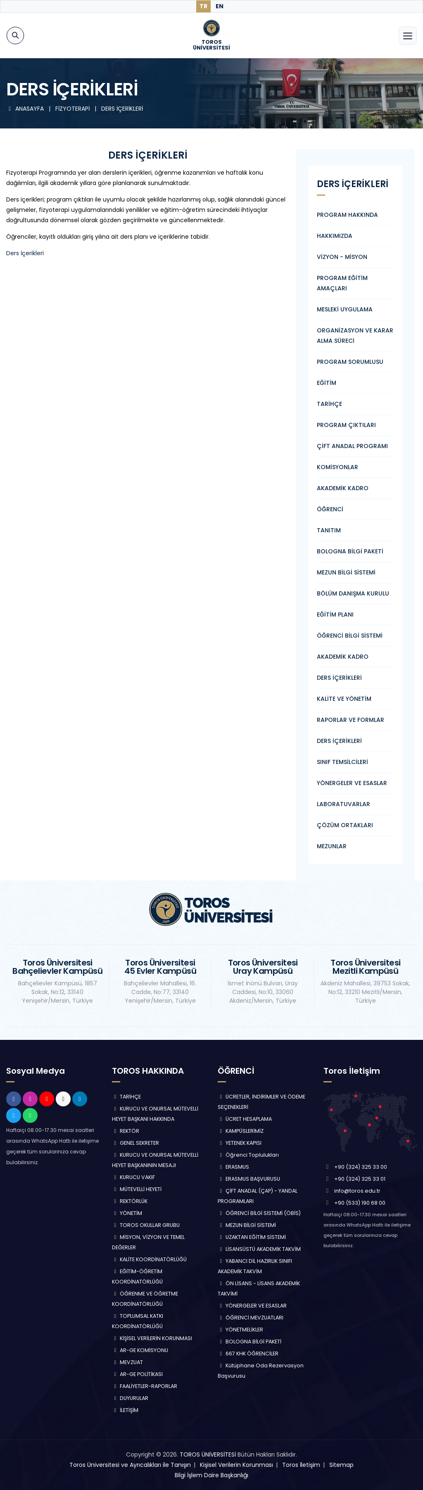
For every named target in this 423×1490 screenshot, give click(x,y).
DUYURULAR (130, 1398)
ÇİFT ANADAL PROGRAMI (352, 446)
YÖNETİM (127, 1213)
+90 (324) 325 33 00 (360, 1166)
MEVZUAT (127, 1362)
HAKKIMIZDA (334, 236)
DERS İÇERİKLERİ (339, 678)
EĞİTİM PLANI (335, 614)
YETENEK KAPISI (239, 1142)
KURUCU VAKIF (133, 1177)
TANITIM (329, 530)
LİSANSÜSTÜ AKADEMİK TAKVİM (259, 1249)
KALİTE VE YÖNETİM (344, 699)
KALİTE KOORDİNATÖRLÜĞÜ (149, 1259)
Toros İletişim (301, 1465)
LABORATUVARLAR (343, 804)
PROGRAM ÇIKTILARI (346, 425)
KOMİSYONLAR (337, 467)
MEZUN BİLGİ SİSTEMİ (346, 572)
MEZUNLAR (332, 846)
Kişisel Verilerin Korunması (236, 1465)
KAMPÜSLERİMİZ (241, 1130)
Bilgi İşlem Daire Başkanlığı (211, 1475)
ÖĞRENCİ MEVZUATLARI (250, 1317)
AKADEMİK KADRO (342, 488)
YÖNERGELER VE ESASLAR (352, 783)
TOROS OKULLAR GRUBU (146, 1225)
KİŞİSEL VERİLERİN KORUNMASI (152, 1338)
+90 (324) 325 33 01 (359, 1178)
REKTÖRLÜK (129, 1201)
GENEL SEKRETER (135, 1142)
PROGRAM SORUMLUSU (350, 362)
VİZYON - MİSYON (342, 257)
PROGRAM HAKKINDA (347, 215)
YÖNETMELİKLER (240, 1329)
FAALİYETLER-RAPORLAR (144, 1386)
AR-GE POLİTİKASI (137, 1374)
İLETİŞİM (125, 1410)
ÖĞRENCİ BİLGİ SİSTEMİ (350, 635)
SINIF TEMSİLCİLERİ (342, 762)
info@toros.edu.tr (357, 1190)
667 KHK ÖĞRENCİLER (248, 1353)
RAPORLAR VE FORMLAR (350, 720)
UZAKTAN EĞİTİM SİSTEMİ (252, 1237)
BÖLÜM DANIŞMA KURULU (353, 593)
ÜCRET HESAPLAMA (245, 1118)
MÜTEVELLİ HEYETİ (137, 1189)
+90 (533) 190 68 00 (359, 1202)
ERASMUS (233, 1166)
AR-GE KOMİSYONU (140, 1350)
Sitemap (341, 1465)
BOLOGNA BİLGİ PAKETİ (350, 551)
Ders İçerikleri (25, 253)
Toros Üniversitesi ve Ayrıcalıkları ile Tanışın (130, 1465)
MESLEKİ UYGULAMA (345, 309)
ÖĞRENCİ (330, 509)
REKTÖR (125, 1130)
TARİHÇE (329, 404)
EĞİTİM (326, 383)
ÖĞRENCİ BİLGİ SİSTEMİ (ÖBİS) (259, 1213)
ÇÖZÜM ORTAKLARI (345, 825)
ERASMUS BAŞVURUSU (249, 1178)
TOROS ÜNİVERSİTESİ (208, 1454)
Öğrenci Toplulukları (248, 1154)
